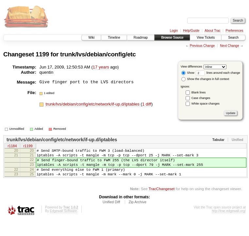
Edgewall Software (63, 218)
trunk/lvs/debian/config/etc (98, 54)
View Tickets (206, 37)
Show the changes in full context (205, 79)
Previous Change (202, 46)
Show (187, 72)
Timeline (114, 37)
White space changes (205, 103)
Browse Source (172, 37)
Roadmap (141, 37)
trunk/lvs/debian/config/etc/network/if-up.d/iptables (93, 104)
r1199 (27, 146)
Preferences (234, 30)
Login (174, 30)
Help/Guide (191, 30)
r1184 (12, 146)
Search (233, 37)
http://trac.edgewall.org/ (229, 218)
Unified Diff (111, 209)
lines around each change (218, 72)
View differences (191, 66)
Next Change (229, 46)
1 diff (146, 104)
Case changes (200, 98)
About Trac (212, 30)
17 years (101, 67)
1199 (42, 54)
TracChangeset (161, 195)
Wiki (91, 37)
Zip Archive (137, 209)
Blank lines (198, 92)
